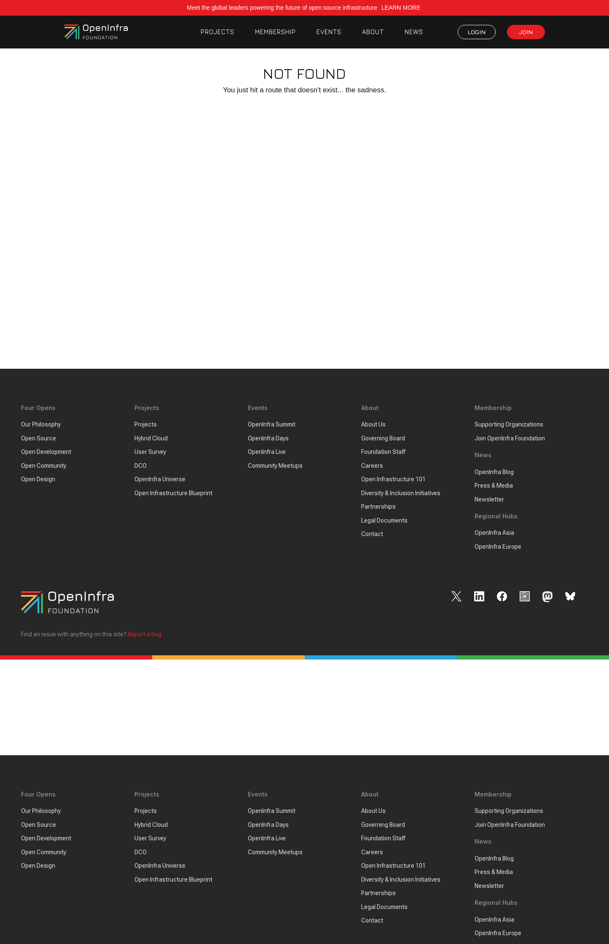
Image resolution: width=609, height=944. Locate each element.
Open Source (38, 438)
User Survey (150, 452)
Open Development (46, 452)
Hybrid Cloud (151, 438)
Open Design (38, 479)
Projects (145, 424)
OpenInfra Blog (494, 472)
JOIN (526, 31)
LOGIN (476, 31)
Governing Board (383, 438)
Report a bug (144, 634)
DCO (140, 465)
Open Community (43, 465)
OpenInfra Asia (494, 533)
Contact (372, 534)
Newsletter (489, 499)
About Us (373, 424)
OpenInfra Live (267, 452)
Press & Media (494, 485)
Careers (372, 465)
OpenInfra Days (268, 438)
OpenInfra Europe (498, 546)
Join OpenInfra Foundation (510, 438)
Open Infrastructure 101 (393, 479)
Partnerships (378, 507)
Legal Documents (384, 520)
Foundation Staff (383, 452)
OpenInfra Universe (159, 479)
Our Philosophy (41, 424)
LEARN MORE (401, 7)
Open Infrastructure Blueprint (173, 493)
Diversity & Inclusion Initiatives (400, 493)
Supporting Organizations (509, 424)
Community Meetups (275, 465)
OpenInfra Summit (271, 424)
